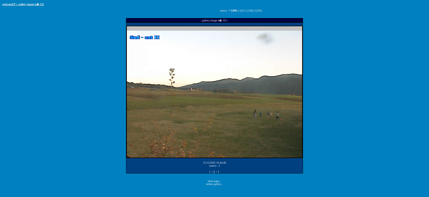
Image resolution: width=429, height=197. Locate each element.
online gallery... (214, 184)
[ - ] (211, 171)
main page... (214, 180)
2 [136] (249, 10)
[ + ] (216, 171)
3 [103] (258, 10)
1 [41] (241, 10)
